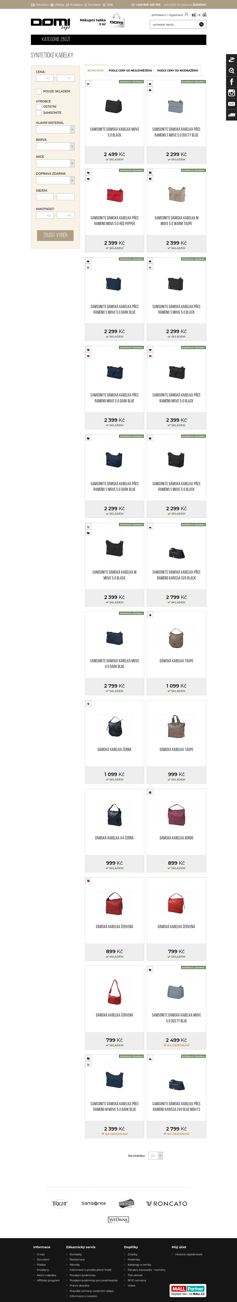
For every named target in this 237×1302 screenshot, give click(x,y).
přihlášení (159, 15)
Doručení (40, 4)
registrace (176, 15)
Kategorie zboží (56, 39)
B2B (107, 4)
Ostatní (49, 106)
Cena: (40, 72)
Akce (40, 156)
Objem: (42, 190)
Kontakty (92, 4)
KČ (194, 15)
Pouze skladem (56, 91)
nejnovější (96, 70)
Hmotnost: (45, 209)
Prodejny (74, 4)
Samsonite (52, 112)
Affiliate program (48, 1280)
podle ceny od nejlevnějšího (130, 70)
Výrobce (43, 101)
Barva (41, 139)
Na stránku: (137, 1156)
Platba (57, 4)
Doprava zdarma (51, 173)
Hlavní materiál (50, 122)
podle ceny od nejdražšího (177, 70)
